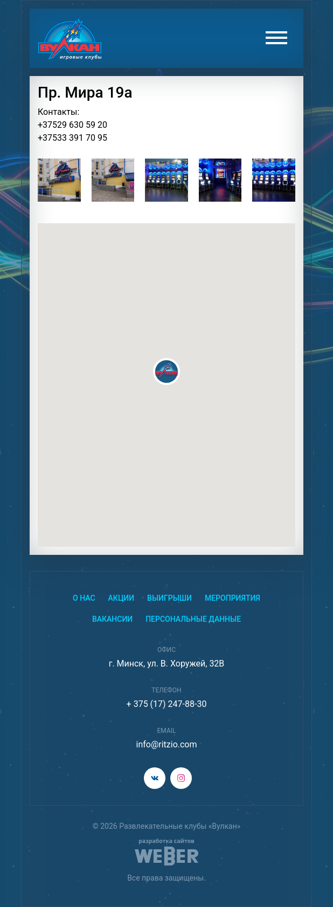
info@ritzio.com (166, 744)
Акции (121, 598)
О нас (84, 598)
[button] (166, 371)
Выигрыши (169, 598)
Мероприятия (232, 598)
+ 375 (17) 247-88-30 (167, 704)
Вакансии (112, 619)
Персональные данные (193, 619)
